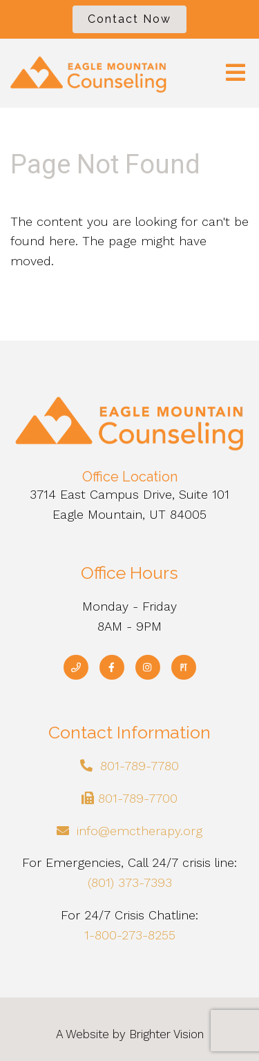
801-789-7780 (139, 765)
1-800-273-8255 (129, 935)
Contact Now (129, 19)
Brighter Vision (166, 1034)
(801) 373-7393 (130, 882)
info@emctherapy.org (139, 830)
